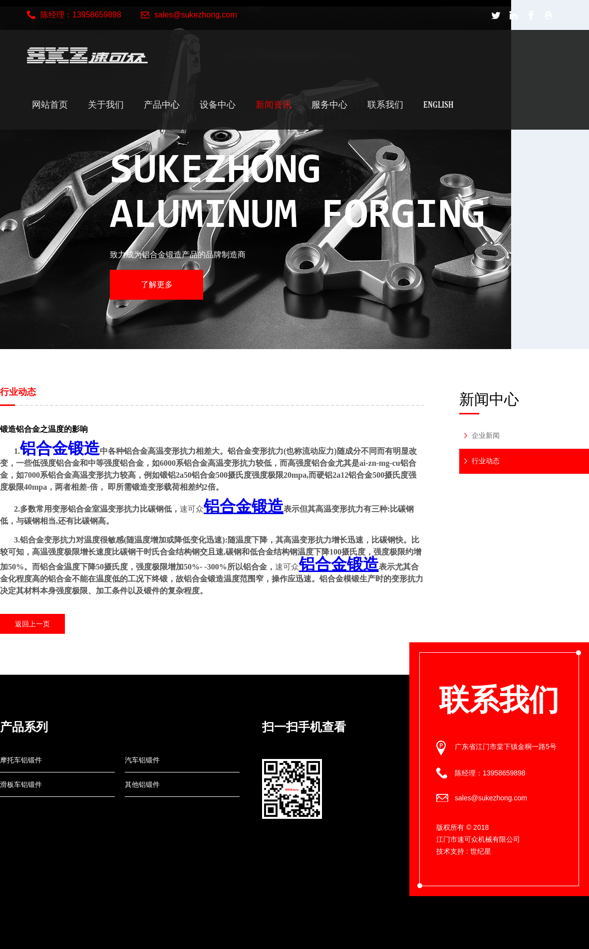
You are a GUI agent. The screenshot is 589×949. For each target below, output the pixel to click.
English (438, 104)
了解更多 (157, 284)
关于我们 (106, 104)
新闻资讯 (274, 104)
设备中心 (218, 104)
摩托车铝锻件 (21, 760)
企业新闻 (486, 435)
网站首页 (50, 104)
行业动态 (486, 461)
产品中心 (162, 104)
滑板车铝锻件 (21, 784)
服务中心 (329, 104)
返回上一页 (32, 624)
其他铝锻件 (142, 784)
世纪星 (480, 851)
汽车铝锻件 (142, 760)
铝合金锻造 (60, 448)
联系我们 (385, 104)
